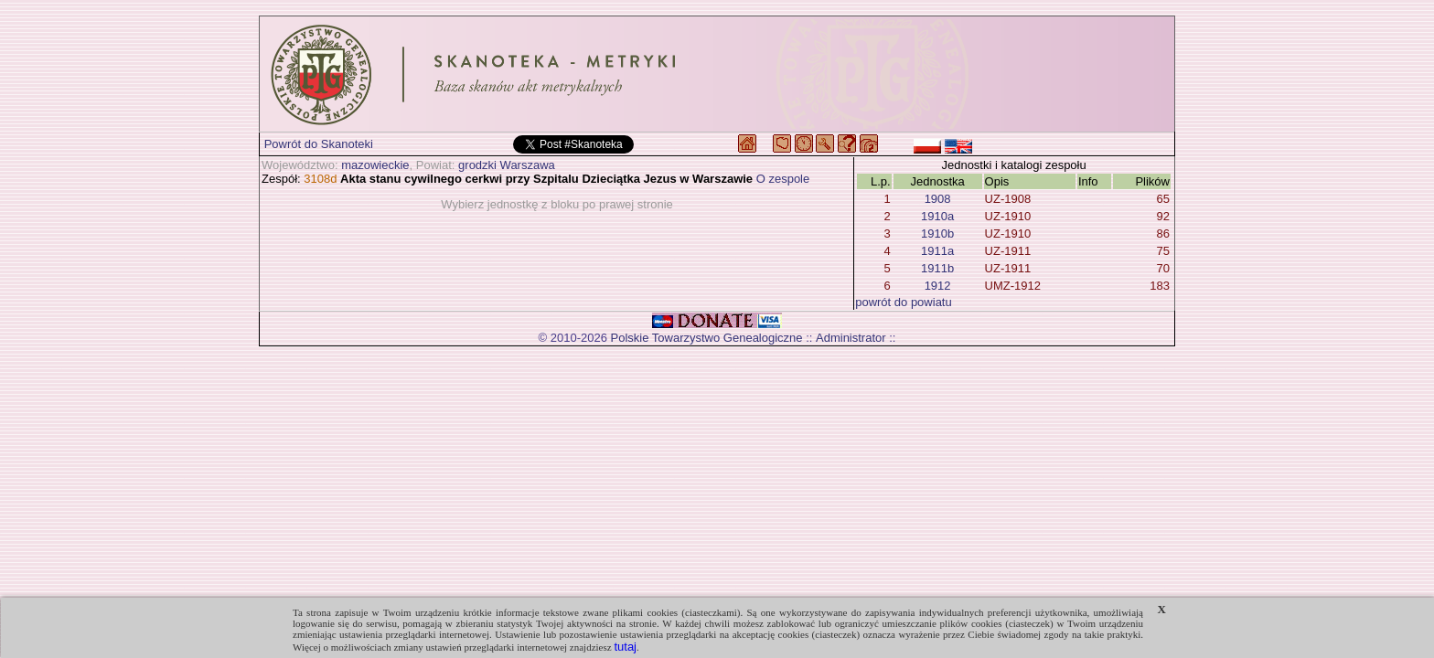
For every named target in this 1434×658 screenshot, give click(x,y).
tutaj (625, 646)
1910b (937, 233)
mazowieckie (375, 165)
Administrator (851, 338)
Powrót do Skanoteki (318, 144)
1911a (937, 251)
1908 (938, 199)
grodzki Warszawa (506, 165)
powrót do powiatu (903, 302)
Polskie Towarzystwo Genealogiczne (707, 338)
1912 (938, 285)
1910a (937, 216)
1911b (937, 268)
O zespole (783, 179)
